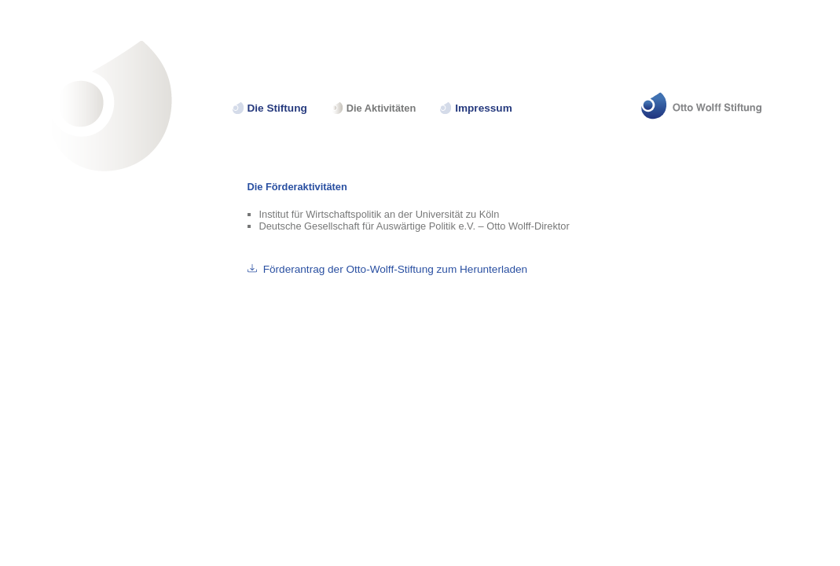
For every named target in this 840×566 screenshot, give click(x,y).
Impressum (483, 108)
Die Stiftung (277, 108)
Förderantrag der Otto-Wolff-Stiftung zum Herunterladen (395, 269)
